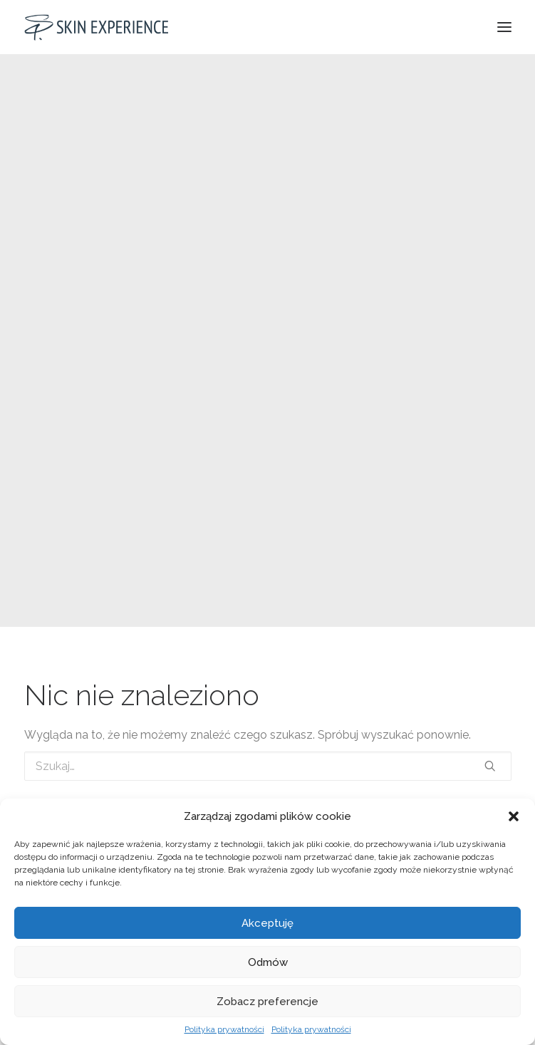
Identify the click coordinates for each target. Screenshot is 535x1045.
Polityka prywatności (224, 1029)
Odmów (268, 962)
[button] (514, 816)
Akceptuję (267, 923)
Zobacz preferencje (267, 1001)
